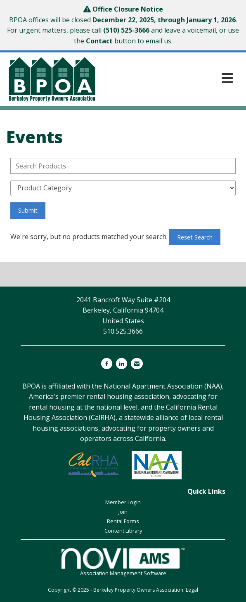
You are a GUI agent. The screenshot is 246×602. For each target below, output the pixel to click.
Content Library (123, 530)
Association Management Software (123, 562)
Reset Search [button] (195, 237)
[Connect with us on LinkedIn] (121, 363)
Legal (192, 589)
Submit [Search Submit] (28, 210)
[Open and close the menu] (168, 78)
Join (123, 511)
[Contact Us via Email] (137, 363)
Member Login (123, 502)
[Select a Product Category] (123, 188)
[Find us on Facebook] (106, 363)
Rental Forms (123, 521)
